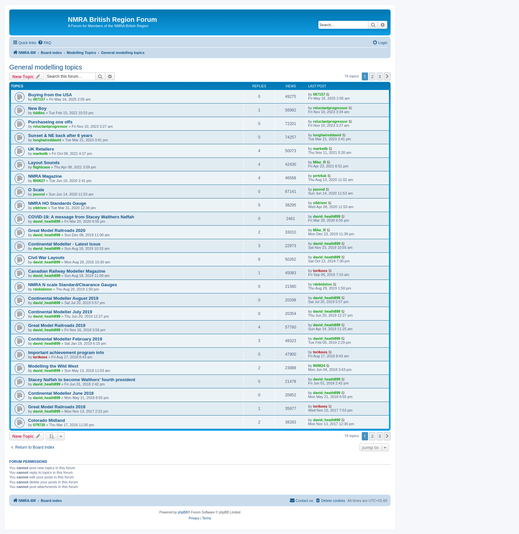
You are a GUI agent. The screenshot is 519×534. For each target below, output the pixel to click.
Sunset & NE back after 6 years (60, 135)
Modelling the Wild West (53, 366)
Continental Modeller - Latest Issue (64, 244)
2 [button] (372, 76)
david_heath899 (47, 221)
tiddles (39, 113)
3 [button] (380, 76)
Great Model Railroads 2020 (56, 230)
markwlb (40, 154)
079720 (39, 425)
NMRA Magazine (45, 176)
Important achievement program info (66, 352)
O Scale (36, 189)
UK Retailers (41, 149)
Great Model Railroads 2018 (56, 406)
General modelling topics (45, 67)
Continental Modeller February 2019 (65, 338)
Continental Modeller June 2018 (61, 393)
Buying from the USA (50, 94)
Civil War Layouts (46, 257)
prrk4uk (319, 176)
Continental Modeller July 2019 (60, 311)
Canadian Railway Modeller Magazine (66, 271)
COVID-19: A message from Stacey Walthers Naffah (81, 216)
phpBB (183, 512)
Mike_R (319, 162)
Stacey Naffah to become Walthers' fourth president (81, 379)
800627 (39, 181)
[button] (387, 76)
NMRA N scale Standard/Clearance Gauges (72, 284)
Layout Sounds (44, 162)
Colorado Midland (46, 420)
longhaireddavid (47, 140)
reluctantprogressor (330, 108)
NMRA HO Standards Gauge (57, 203)
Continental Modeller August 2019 (63, 298)
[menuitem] (44, 43)
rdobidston (42, 289)
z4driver (40, 208)
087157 (39, 99)
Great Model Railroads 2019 (56, 325)
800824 (319, 366)
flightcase (41, 167)
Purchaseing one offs (50, 121)
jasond (39, 194)
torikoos (320, 271)
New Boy (37, 108)
